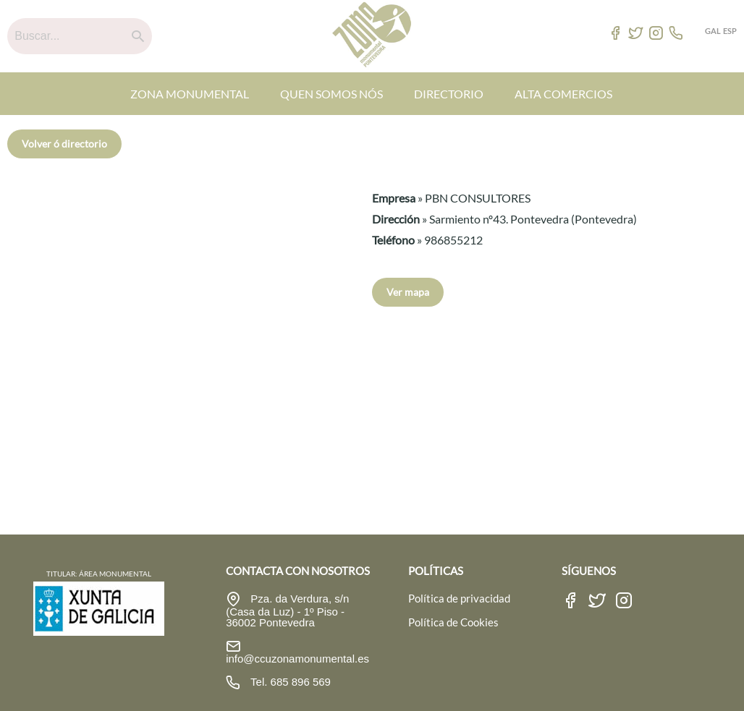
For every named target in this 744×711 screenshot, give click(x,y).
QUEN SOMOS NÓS (331, 94)
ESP (730, 30)
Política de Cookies (453, 622)
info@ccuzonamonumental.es (297, 658)
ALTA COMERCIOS (563, 94)
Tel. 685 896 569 (289, 682)
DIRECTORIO (448, 94)
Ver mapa (407, 292)
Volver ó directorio (64, 143)
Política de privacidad (459, 598)
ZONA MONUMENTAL (189, 94)
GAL (713, 30)
